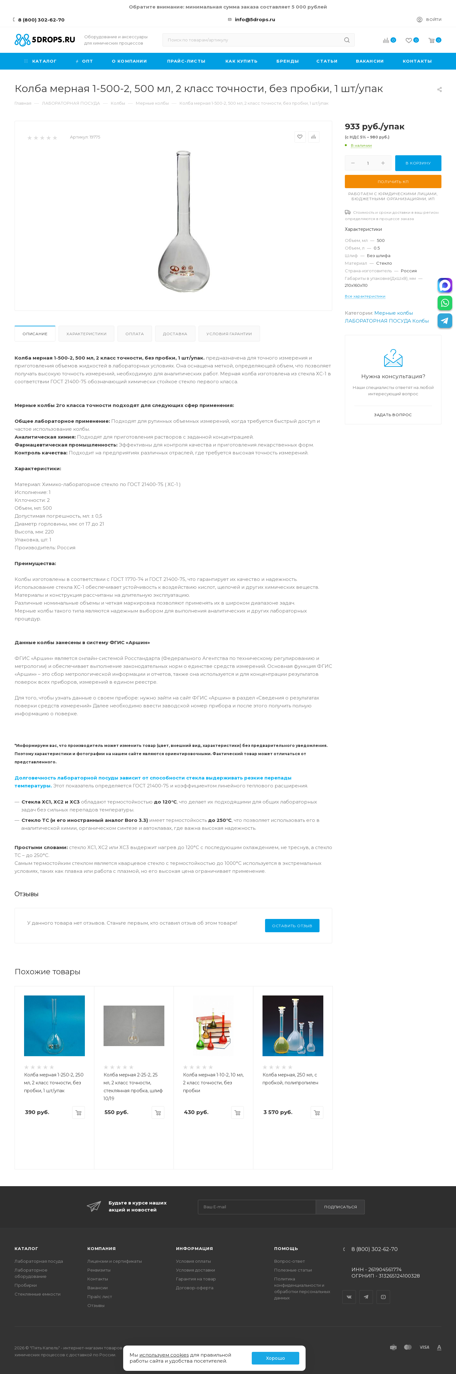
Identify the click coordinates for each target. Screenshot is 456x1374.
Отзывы (95, 1305)
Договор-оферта (194, 1287)
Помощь (286, 1248)
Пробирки (26, 1285)
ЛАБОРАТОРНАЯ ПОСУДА (378, 321)
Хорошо (275, 1358)
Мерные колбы (393, 313)
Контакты (97, 1278)
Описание (35, 333)
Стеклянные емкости (37, 1294)
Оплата (134, 333)
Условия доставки (195, 1269)
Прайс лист (99, 1296)
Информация (194, 1248)
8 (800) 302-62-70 (41, 20)
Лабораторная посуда (39, 1261)
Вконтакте (349, 1291)
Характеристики (86, 333)
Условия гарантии (229, 333)
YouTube (383, 1291)
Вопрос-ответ (289, 1261)
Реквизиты (99, 1269)
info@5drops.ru (255, 19)
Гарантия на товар (196, 1278)
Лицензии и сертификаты (114, 1261)
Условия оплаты (193, 1261)
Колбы (420, 321)
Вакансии (97, 1287)
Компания (101, 1248)
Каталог (26, 1248)
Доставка (175, 333)
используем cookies (164, 1355)
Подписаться (340, 1207)
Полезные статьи (293, 1269)
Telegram (366, 1291)
